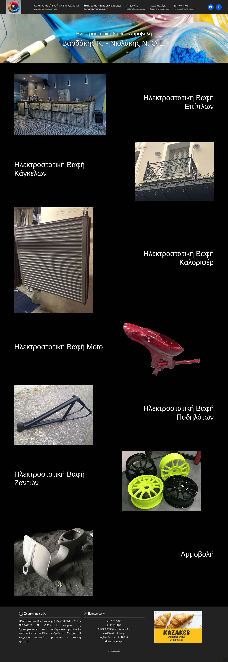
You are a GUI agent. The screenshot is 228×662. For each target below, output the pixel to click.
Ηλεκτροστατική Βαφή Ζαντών (49, 478)
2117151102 (114, 625)
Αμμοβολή (197, 554)
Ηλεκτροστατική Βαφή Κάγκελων (49, 168)
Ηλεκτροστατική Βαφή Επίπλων (178, 102)
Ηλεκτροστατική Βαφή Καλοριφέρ (178, 257)
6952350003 (104, 629)
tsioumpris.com (114, 651)
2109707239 (114, 621)
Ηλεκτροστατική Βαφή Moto (58, 347)
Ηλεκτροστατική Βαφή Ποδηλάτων (178, 412)
